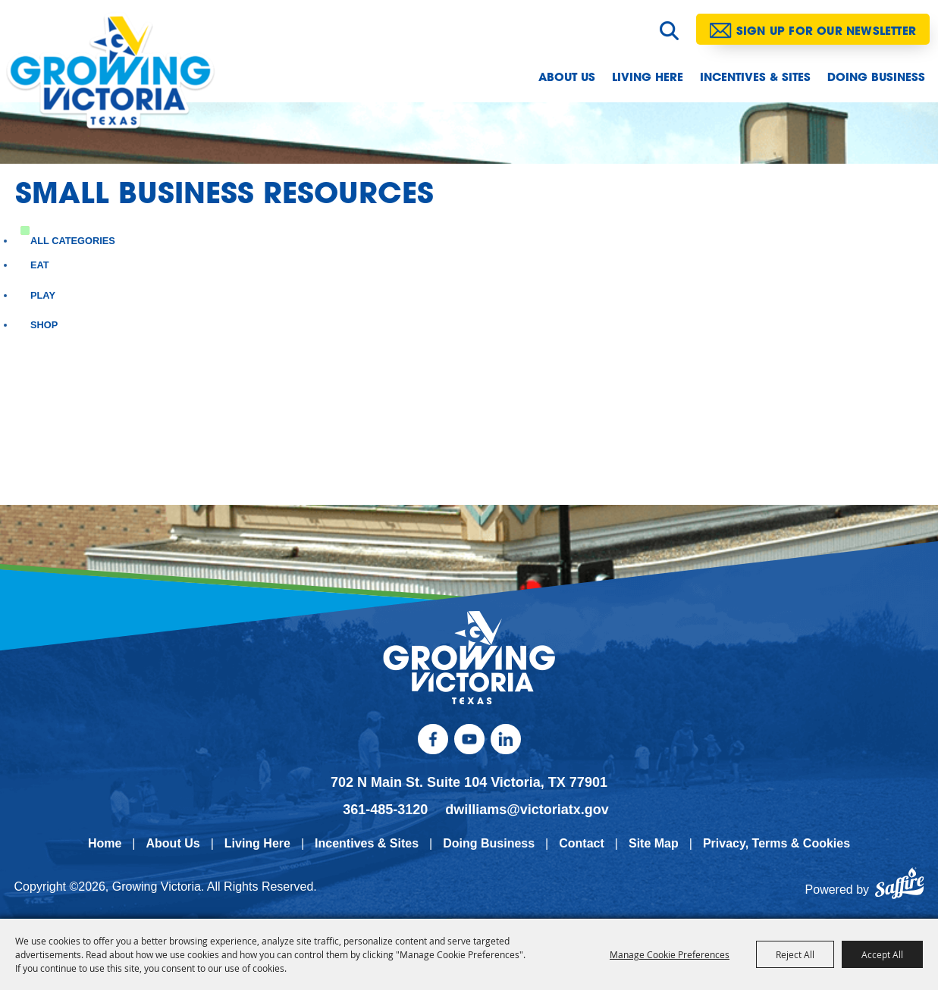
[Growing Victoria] (119, 79)
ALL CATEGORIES (72, 240)
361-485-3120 (385, 809)
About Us (566, 78)
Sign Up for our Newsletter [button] (826, 32)
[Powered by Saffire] (899, 890)
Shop (44, 325)
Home (104, 843)
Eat (39, 265)
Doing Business (876, 78)
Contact (581, 843)
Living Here (647, 78)
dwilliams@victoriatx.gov (527, 809)
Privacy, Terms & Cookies (776, 843)
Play (42, 295)
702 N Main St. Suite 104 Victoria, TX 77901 (469, 783)
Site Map (654, 843)
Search (669, 31)
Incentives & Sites (755, 78)
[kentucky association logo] (469, 658)
